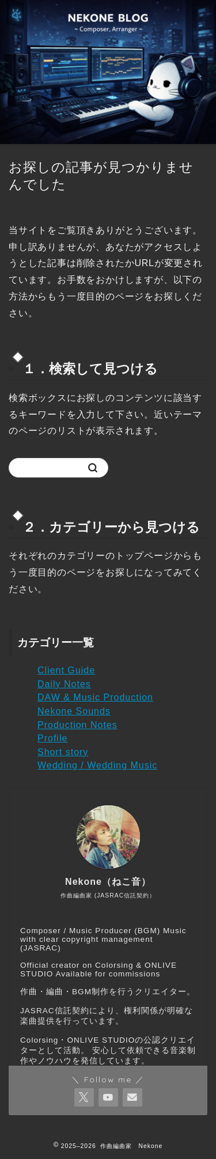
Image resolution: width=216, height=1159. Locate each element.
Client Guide (66, 670)
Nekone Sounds (74, 711)
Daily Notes (64, 684)
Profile (52, 738)
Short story (62, 752)
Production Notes (77, 725)
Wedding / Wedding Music (97, 765)
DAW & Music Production (95, 697)
